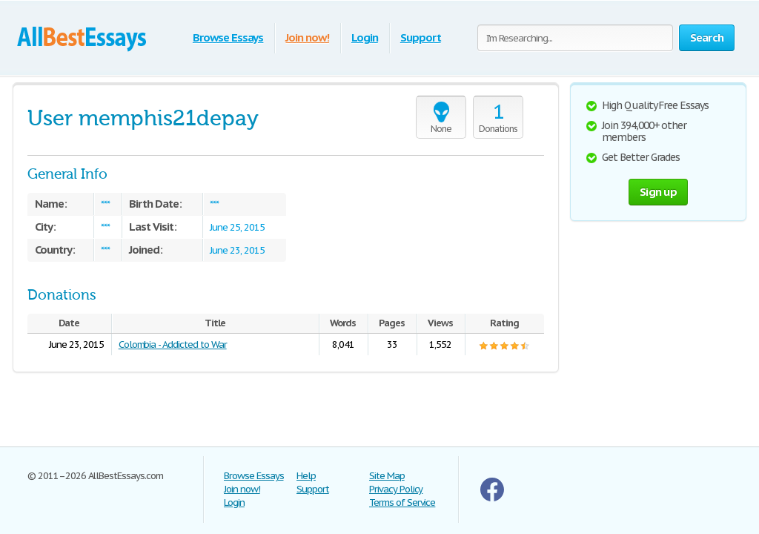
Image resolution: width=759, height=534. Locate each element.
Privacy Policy (395, 489)
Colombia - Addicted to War (173, 344)
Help (306, 475)
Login (364, 37)
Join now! (307, 37)
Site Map (387, 475)
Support (420, 37)
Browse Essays (228, 37)
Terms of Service (402, 502)
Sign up (658, 192)
